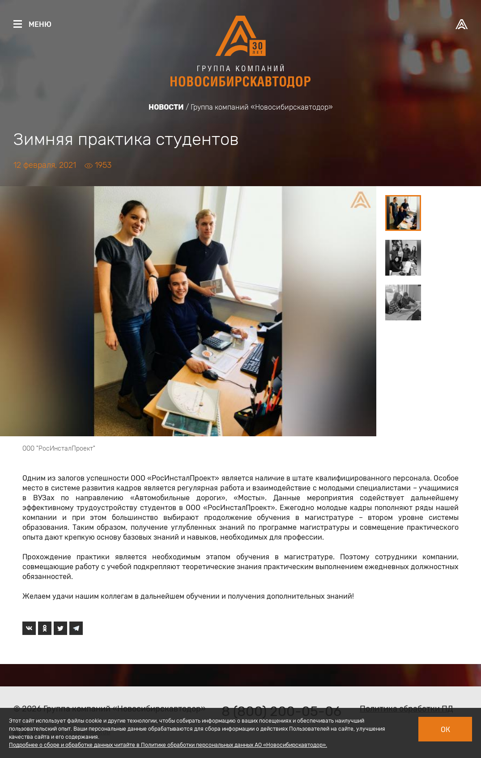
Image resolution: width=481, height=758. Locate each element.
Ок (445, 729)
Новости (166, 107)
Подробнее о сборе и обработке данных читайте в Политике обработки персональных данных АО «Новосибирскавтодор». (168, 745)
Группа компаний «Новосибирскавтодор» (262, 107)
